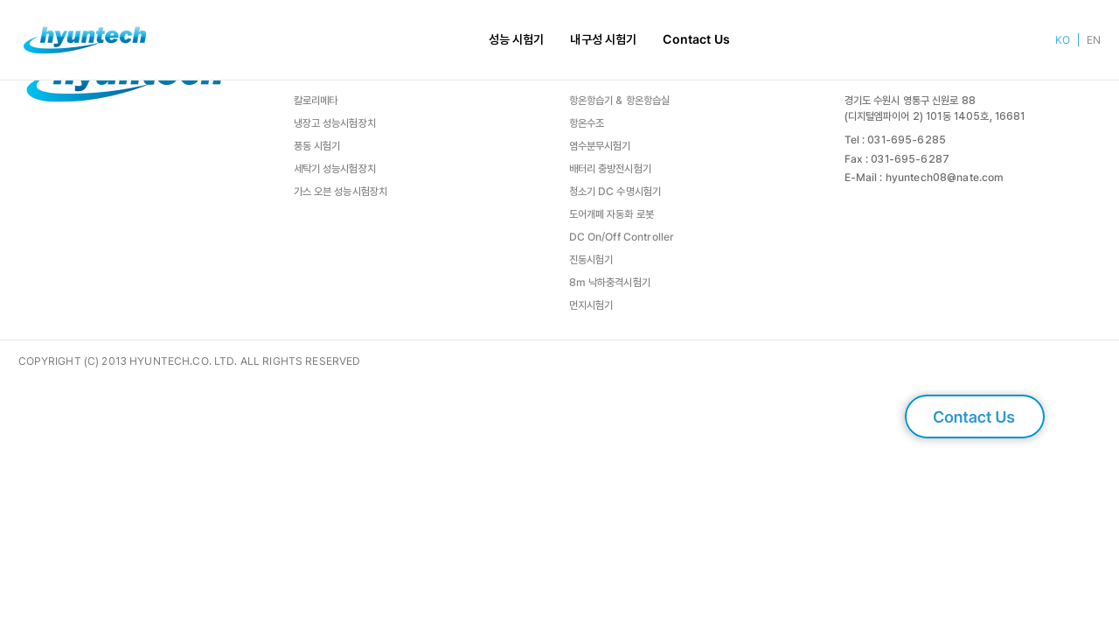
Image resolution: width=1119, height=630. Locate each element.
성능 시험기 (517, 39)
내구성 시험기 (603, 39)
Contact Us (696, 39)
